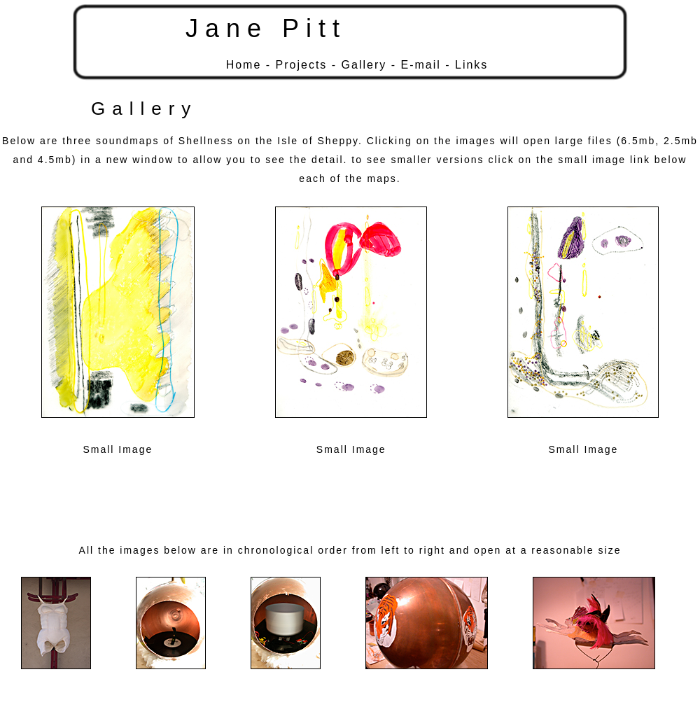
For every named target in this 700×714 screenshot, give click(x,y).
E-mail (420, 65)
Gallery (364, 65)
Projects (302, 65)
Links (471, 65)
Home (244, 65)
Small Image (118, 449)
